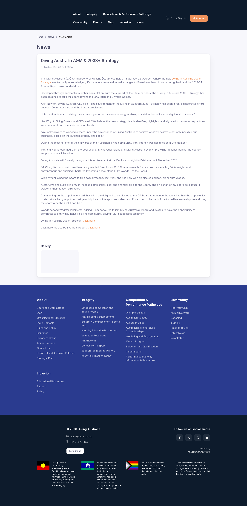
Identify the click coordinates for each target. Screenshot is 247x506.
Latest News (177, 333)
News (140, 22)
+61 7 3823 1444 (77, 441)
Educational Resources (50, 381)
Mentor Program (135, 341)
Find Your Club (179, 307)
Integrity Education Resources (99, 330)
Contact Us (43, 348)
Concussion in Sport (93, 345)
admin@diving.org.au (79, 436)
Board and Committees (50, 307)
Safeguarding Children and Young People (97, 309)
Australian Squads (136, 317)
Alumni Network (180, 312)
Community (80, 22)
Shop (111, 22)
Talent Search (134, 351)
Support (41, 386)
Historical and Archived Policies (55, 353)
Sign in (180, 18)
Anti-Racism (88, 340)
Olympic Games (135, 312)
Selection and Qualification (142, 346)
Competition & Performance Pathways (127, 14)
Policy (40, 391)
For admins (75, 451)
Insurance (42, 333)
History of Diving (46, 338)
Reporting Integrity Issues (96, 355)
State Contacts (45, 322)
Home (40, 37)
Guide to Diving (179, 328)
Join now (198, 18)
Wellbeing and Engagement (142, 336)
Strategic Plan (45, 358)
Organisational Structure (51, 317)
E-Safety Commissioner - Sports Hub (100, 323)
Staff (39, 312)
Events (97, 22)
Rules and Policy (46, 328)
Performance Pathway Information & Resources (140, 358)
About (77, 14)
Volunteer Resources (93, 335)
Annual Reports (46, 343)
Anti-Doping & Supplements (97, 316)
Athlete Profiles (135, 322)
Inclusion (125, 22)
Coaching (176, 317)
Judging (175, 322)
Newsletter (177, 338)
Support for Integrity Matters (98, 350)
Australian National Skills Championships (140, 329)
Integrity (91, 14)
